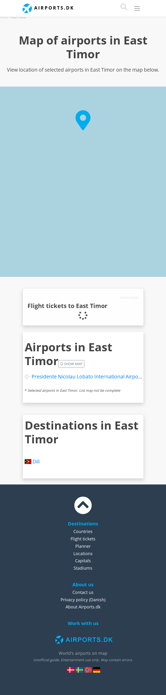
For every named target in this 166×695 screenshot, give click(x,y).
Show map (71, 364)
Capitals (83, 560)
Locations (83, 553)
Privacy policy (74, 599)
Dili (36, 461)
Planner (83, 546)
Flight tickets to (67, 306)
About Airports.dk (83, 607)
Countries (83, 531)
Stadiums (83, 568)
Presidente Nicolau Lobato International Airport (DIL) (93, 376)
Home (4, 17)
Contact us (83, 592)
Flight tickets (83, 539)
